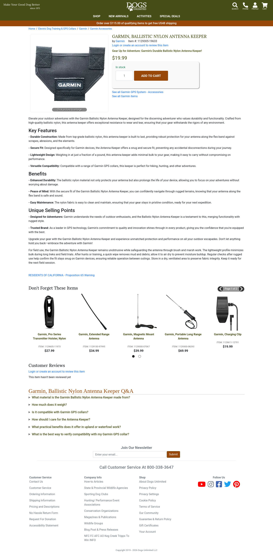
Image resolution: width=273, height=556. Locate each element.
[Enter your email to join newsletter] (129, 454)
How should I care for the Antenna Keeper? (61, 419)
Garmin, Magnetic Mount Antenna (139, 336)
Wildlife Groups (93, 523)
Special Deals (170, 16)
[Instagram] (211, 485)
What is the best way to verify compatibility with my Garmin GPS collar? (80, 434)
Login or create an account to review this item (57, 371)
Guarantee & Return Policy (155, 519)
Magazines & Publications (100, 517)
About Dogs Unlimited (152, 481)
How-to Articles (93, 481)
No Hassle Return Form (43, 513)
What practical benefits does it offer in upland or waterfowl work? (76, 427)
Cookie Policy (147, 500)
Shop (96, 16)
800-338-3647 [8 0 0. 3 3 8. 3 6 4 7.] (160, 467)
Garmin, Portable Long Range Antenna (183, 336)
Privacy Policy (147, 488)
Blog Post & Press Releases (101, 529)
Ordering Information (42, 494)
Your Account (147, 531)
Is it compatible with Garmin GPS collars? (60, 412)
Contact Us (36, 481)
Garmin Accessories (101, 28)
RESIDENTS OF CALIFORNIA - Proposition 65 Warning (62, 275)
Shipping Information (42, 500)
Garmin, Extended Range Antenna (94, 336)
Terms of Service (149, 506)
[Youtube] (202, 485)
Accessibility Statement (43, 525)
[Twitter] (227, 485)
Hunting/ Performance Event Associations (101, 502)
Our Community (148, 513)
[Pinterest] (236, 485)
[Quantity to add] (124, 76)
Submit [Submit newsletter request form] (173, 454)
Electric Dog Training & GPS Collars (57, 28)
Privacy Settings (149, 494)
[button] (220, 288)
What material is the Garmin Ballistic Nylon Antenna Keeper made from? (81, 397)
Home (32, 28)
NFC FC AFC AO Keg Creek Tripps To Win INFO (106, 538)
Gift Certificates (148, 525)
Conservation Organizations (101, 511)
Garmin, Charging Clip (227, 334)
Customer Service (40, 488)
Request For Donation (42, 519)
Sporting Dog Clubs (96, 494)
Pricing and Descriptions (44, 506)
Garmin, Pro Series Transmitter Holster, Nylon (49, 336)
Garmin (83, 28)
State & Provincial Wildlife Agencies (106, 488)
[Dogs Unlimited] (136, 6)
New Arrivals (118, 16)
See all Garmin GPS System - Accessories (137, 92)
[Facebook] (219, 485)
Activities (144, 16)
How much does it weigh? (49, 404)
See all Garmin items (125, 96)
